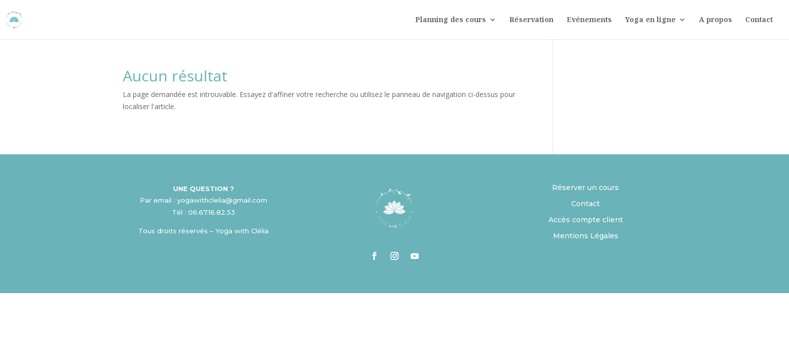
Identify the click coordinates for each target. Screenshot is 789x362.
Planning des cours (450, 20)
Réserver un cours (585, 187)
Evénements (589, 20)
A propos (715, 20)
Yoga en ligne (650, 20)
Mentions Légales (585, 235)
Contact (759, 20)
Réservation (531, 20)
